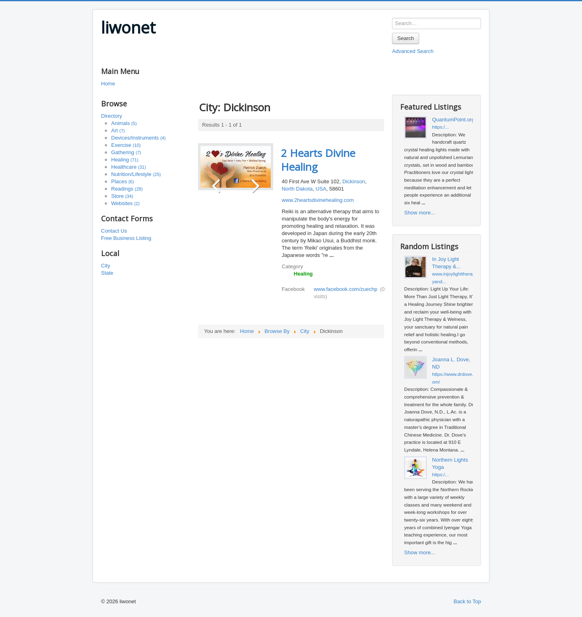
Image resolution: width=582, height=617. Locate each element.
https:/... (440, 126)
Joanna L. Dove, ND (451, 363)
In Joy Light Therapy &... (446, 262)
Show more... (419, 213)
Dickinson (353, 181)
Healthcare (128, 167)
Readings (127, 189)
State (107, 273)
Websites (125, 203)
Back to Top (467, 601)
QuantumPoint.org (453, 120)
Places (122, 181)
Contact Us (114, 231)
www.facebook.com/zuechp (345, 289)
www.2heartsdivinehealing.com (318, 200)
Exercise (126, 145)
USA (321, 189)
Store (122, 196)
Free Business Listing (126, 238)
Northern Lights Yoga (450, 463)
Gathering (126, 152)
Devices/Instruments (138, 138)
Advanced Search (413, 51)
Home (108, 84)
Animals (124, 123)
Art (118, 130)
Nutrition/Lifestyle (136, 174)
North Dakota (297, 189)
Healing (124, 160)
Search (405, 38)
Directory (111, 116)
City (105, 266)
